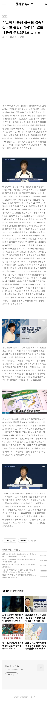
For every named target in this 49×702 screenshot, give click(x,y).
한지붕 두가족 (24, 4)
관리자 (33, 697)
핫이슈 (5, 550)
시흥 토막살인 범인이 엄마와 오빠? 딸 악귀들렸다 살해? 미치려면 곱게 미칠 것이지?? (19, 555)
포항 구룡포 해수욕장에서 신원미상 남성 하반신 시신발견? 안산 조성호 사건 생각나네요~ (18, 571)
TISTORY (25, 697)
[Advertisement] (24, 73)
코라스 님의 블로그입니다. (15, 669)
